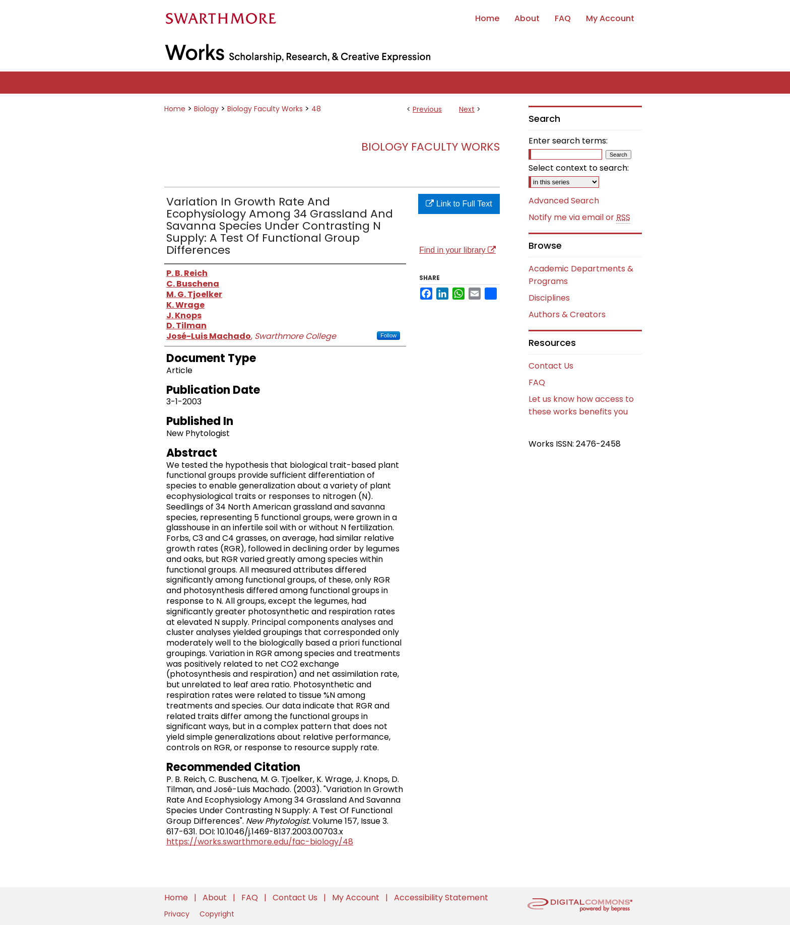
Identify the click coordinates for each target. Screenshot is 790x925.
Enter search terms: (568, 141)
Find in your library (457, 250)
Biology (206, 109)
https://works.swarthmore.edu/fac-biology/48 (259, 841)
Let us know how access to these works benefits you (581, 405)
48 (316, 109)
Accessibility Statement (441, 897)
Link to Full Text (459, 203)
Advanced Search (564, 200)
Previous (427, 109)
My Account (356, 897)
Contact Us (551, 366)
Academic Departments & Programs (581, 275)
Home (174, 109)
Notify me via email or (579, 217)
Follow (388, 335)
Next (467, 109)
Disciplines (549, 298)
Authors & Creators (567, 314)
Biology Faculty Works (265, 109)
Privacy (177, 914)
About (216, 897)
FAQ (537, 382)
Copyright (217, 914)
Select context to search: (579, 168)
